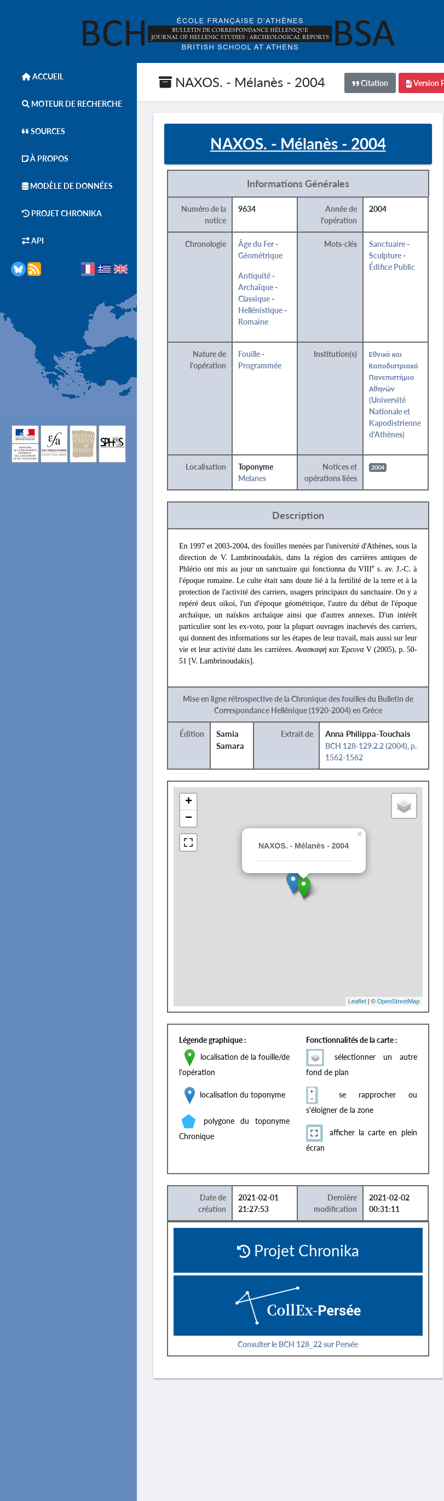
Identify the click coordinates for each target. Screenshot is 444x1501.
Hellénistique (260, 310)
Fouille (249, 354)
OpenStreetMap (398, 1001)
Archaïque (255, 287)
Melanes (252, 478)
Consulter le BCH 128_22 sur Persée (298, 1344)
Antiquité (254, 275)
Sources (38, 131)
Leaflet (357, 1001)
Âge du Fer (256, 244)
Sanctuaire (387, 244)
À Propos (39, 158)
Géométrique (260, 255)
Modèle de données (62, 185)
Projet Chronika (56, 213)
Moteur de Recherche (66, 103)
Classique (254, 298)
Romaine (253, 321)
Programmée (259, 365)
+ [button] (188, 802)
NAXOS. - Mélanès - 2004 (242, 82)
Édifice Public (392, 267)
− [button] (188, 818)
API (27, 240)
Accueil (37, 76)
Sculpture (385, 255)
